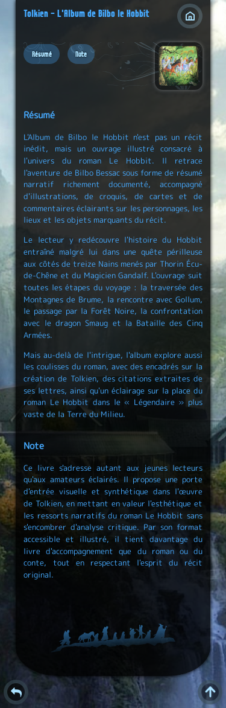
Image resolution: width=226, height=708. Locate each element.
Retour (16, 692)
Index (189, 16)
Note (81, 54)
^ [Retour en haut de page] (210, 692)
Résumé (42, 54)
